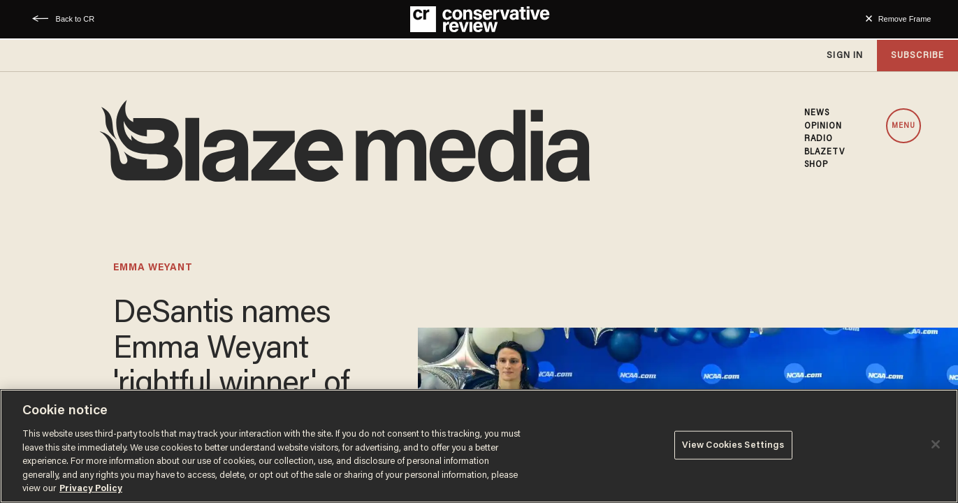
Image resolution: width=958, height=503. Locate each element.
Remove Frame (904, 19)
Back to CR (75, 19)
